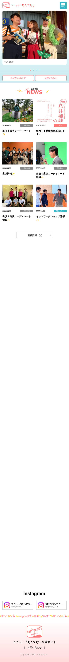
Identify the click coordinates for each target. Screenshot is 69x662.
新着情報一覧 (34, 235)
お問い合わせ (51, 78)
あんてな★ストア (18, 78)
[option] (34, 38)
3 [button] (36, 70)
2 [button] (33, 70)
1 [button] (30, 70)
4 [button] (39, 70)
